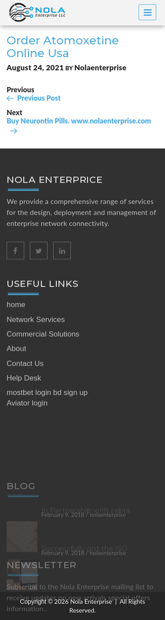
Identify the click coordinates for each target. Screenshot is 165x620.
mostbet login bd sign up (47, 439)
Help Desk (24, 424)
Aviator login (27, 449)
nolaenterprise (100, 67)
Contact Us (25, 409)
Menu (147, 12)
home (16, 351)
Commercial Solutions (43, 380)
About (16, 395)
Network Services (36, 365)
